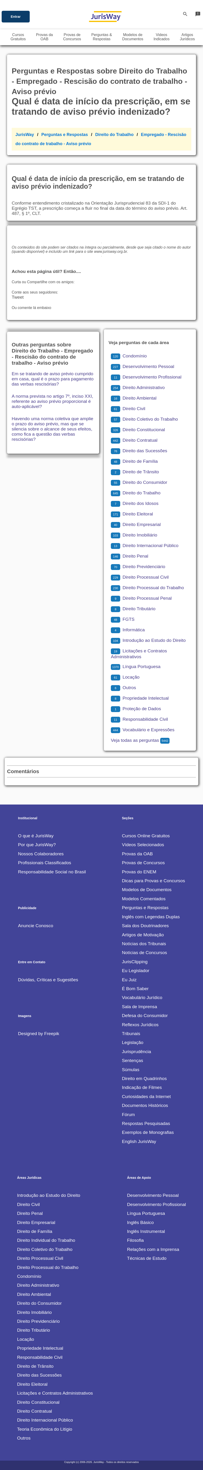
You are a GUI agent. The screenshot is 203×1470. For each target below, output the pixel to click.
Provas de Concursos (143, 862)
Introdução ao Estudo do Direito (148, 640)
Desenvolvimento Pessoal (142, 366)
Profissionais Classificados (44, 862)
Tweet (18, 297)
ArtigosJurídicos (187, 37)
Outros (123, 687)
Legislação (132, 1042)
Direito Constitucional (138, 429)
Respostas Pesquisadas (146, 1123)
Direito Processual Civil (140, 577)
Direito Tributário (133, 608)
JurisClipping (135, 961)
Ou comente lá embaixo (31, 308)
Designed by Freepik (38, 1033)
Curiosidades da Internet (146, 1096)
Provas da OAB (137, 853)
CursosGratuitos (18, 37)
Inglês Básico (140, 1222)
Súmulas (130, 1069)
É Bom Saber (135, 988)
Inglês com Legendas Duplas (151, 916)
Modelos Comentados (144, 898)
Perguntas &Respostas (101, 37)
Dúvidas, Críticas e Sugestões (48, 979)
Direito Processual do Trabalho (147, 587)
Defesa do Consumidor (145, 1015)
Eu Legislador (135, 970)
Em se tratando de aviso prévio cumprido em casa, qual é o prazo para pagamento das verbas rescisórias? (53, 378)
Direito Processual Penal (141, 598)
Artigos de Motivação (143, 934)
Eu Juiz (129, 979)
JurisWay (24, 134)
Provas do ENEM (139, 871)
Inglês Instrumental (146, 1231)
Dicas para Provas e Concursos (153, 880)
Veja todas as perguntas (140, 740)
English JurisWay (139, 1141)
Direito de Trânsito (135, 471)
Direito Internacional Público (144, 545)
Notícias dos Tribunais (144, 943)
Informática (128, 629)
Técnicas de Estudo (147, 1258)
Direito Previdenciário (138, 566)
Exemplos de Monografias (148, 1132)
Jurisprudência (136, 1051)
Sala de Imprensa (139, 1006)
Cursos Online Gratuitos (146, 835)
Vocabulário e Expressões (142, 729)
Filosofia (135, 1240)
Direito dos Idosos (135, 503)
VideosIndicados (161, 37)
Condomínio (129, 355)
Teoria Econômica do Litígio (44, 1429)
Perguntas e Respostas (64, 134)
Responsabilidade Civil (139, 719)
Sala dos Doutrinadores (145, 925)
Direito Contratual (134, 440)
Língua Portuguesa (135, 666)
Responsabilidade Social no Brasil (52, 871)
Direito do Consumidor (139, 482)
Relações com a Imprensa (153, 1249)
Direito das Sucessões (139, 450)
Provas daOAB (44, 37)
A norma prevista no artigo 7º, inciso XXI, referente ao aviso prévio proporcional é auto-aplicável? (52, 401)
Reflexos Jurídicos (140, 1024)
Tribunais (131, 1033)
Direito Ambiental (133, 398)
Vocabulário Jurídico (142, 997)
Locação (125, 677)
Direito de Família (134, 461)
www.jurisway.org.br (110, 252)
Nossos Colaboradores (41, 853)
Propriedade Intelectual (140, 698)
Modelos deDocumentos (132, 37)
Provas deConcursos (72, 37)
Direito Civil (128, 408)
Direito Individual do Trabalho (46, 1240)
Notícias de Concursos (144, 952)
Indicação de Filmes (142, 1087)
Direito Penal (129, 556)
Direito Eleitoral (132, 513)
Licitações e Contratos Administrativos (55, 1393)
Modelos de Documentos (146, 889)
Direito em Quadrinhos (144, 1078)
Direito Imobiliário (134, 535)
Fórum (128, 1114)
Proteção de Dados (136, 708)
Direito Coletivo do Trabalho (144, 419)
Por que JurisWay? (37, 844)
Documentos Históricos (145, 1105)
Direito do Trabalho (114, 134)
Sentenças (132, 1060)
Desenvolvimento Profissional (146, 377)
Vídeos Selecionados (143, 844)
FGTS (122, 619)
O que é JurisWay (36, 835)
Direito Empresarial (136, 524)
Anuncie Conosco (35, 925)
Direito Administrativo (138, 387)
